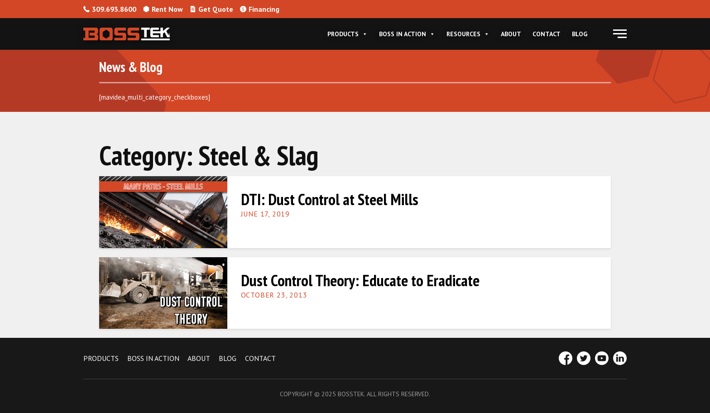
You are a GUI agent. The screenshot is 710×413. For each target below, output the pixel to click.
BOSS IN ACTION (153, 358)
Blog (579, 34)
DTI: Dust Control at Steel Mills (329, 199)
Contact (546, 34)
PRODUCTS (101, 358)
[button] (620, 33)
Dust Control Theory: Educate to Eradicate (360, 280)
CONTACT (260, 358)
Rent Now (163, 9)
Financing (259, 9)
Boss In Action (407, 34)
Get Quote (211, 9)
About (511, 34)
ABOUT (198, 358)
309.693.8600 (109, 9)
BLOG (227, 358)
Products (347, 34)
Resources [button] (467, 34)
